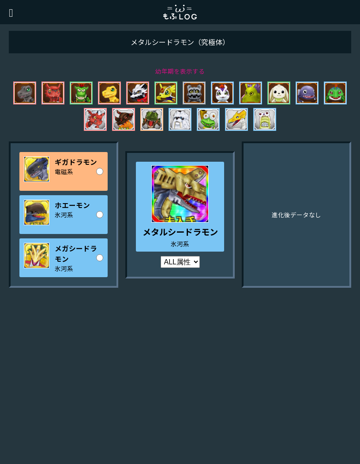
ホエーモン (72, 205)
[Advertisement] (180, 393)
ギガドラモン (76, 161)
